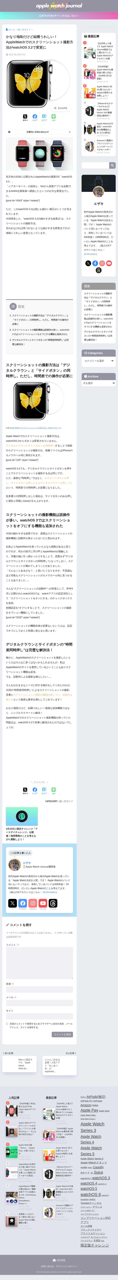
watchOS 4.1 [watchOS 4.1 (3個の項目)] (102, 1189)
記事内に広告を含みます (38, 132)
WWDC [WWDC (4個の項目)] (92, 1205)
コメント (12, 949)
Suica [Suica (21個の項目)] (98, 1177)
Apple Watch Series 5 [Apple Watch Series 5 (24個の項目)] (91, 1156)
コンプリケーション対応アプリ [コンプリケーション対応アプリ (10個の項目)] (96, 1225)
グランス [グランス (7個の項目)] (97, 1212)
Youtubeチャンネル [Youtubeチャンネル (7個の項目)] (91, 1208)
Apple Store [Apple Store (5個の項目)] (104, 1116)
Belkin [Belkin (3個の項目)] (90, 1173)
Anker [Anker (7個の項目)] (95, 1110)
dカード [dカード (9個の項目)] (85, 1177)
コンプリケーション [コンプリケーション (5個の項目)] (90, 1219)
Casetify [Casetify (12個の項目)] (98, 1172)
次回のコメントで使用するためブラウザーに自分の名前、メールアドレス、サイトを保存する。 (41, 1030)
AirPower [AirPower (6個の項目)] (97, 1106)
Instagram (33, 913)
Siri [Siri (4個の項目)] (92, 1178)
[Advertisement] (39, 268)
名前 (10, 988)
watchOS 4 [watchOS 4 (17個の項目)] (89, 1188)
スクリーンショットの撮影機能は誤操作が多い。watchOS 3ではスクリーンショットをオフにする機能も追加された (40, 334)
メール (11, 1001)
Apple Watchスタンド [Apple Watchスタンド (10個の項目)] (94, 1167)
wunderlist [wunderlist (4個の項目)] (85, 1205)
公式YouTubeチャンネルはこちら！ (59, 15)
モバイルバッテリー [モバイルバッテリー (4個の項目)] (99, 1242)
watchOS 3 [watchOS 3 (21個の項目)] (101, 1183)
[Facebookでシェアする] (34, 118)
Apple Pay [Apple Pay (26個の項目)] (89, 1115)
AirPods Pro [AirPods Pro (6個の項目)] (87, 1106)
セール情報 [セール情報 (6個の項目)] (86, 1231)
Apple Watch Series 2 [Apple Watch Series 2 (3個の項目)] (88, 1124)
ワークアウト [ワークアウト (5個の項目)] (87, 1246)
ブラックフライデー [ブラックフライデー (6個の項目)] (91, 1235)
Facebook (22, 913)
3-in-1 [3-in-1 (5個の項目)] (83, 1102)
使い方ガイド (66, 805)
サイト (9, 1015)
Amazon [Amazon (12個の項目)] (86, 1110)
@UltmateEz (49, 896)
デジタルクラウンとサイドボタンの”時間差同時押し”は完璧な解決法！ (98, 353)
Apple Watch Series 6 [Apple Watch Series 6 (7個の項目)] (92, 1163)
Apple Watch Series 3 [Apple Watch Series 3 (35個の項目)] (92, 1132)
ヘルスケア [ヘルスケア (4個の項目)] (85, 1242)
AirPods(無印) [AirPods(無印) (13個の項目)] (96, 1102)
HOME (59, 1265)
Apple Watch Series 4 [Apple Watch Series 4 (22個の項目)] (91, 1144)
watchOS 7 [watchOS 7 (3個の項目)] (105, 1200)
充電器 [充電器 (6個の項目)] (96, 1246)
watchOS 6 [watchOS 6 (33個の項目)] (91, 1199)
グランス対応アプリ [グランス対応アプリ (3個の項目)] (88, 1216)
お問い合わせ (47, 1271)
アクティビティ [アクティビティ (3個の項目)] (86, 1212)
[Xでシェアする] (25, 118)
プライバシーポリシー (66, 1271)
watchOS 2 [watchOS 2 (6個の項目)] (86, 1183)
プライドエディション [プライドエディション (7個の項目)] (93, 1238)
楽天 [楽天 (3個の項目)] (102, 1246)
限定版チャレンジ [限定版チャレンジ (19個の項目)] (95, 1250)
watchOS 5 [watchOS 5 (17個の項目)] (89, 1194)
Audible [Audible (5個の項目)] (84, 1172)
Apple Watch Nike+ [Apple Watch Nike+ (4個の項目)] (88, 1120)
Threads (53, 913)
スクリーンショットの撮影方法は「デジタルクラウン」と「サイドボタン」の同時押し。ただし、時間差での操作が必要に (40, 319)
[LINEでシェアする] (54, 118)
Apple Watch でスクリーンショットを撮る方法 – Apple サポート (37, 432)
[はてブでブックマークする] (44, 118)
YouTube (43, 913)
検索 (112, 183)
